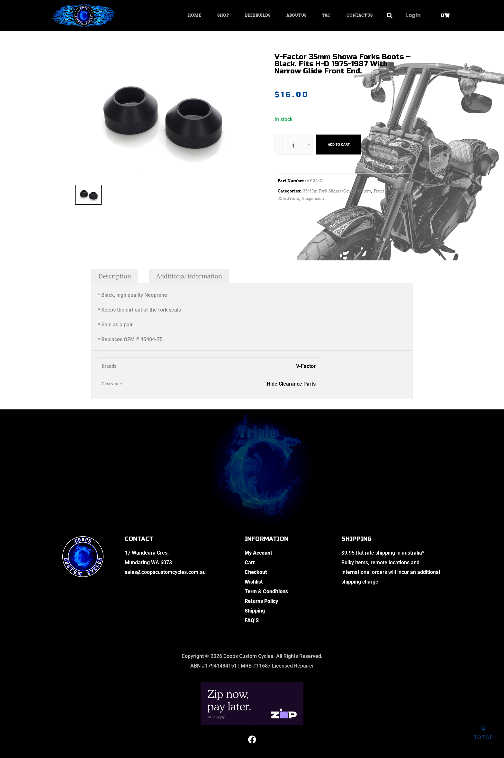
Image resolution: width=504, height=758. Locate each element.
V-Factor (306, 366)
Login (412, 15)
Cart (250, 562)
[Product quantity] (294, 145)
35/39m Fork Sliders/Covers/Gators (337, 191)
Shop (223, 15)
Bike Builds (257, 15)
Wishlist (254, 582)
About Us (296, 15)
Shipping (255, 611)
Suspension (313, 198)
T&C (326, 15)
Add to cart (339, 144)
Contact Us (359, 15)
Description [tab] (114, 276)
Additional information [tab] (189, 276)
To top (483, 734)
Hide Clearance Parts (291, 384)
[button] (389, 15)
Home (194, 15)
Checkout (256, 572)
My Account (258, 553)
